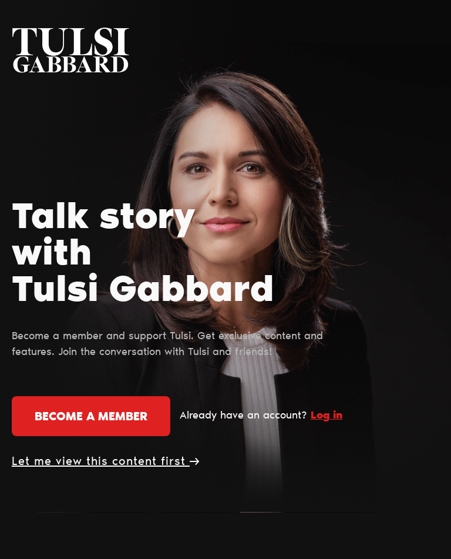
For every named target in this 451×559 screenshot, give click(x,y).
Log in (326, 416)
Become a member (91, 417)
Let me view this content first (105, 462)
